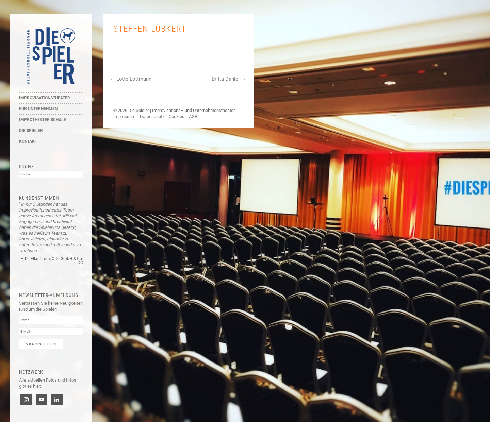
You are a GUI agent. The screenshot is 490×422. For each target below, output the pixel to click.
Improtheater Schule (42, 119)
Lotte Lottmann (130, 79)
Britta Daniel (229, 79)
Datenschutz (152, 116)
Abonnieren (41, 344)
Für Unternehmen (38, 108)
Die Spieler (31, 130)
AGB (193, 116)
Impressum (124, 116)
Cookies (176, 116)
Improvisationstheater (44, 98)
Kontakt (28, 141)
